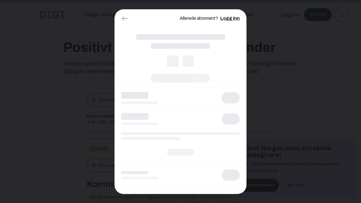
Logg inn (230, 18)
